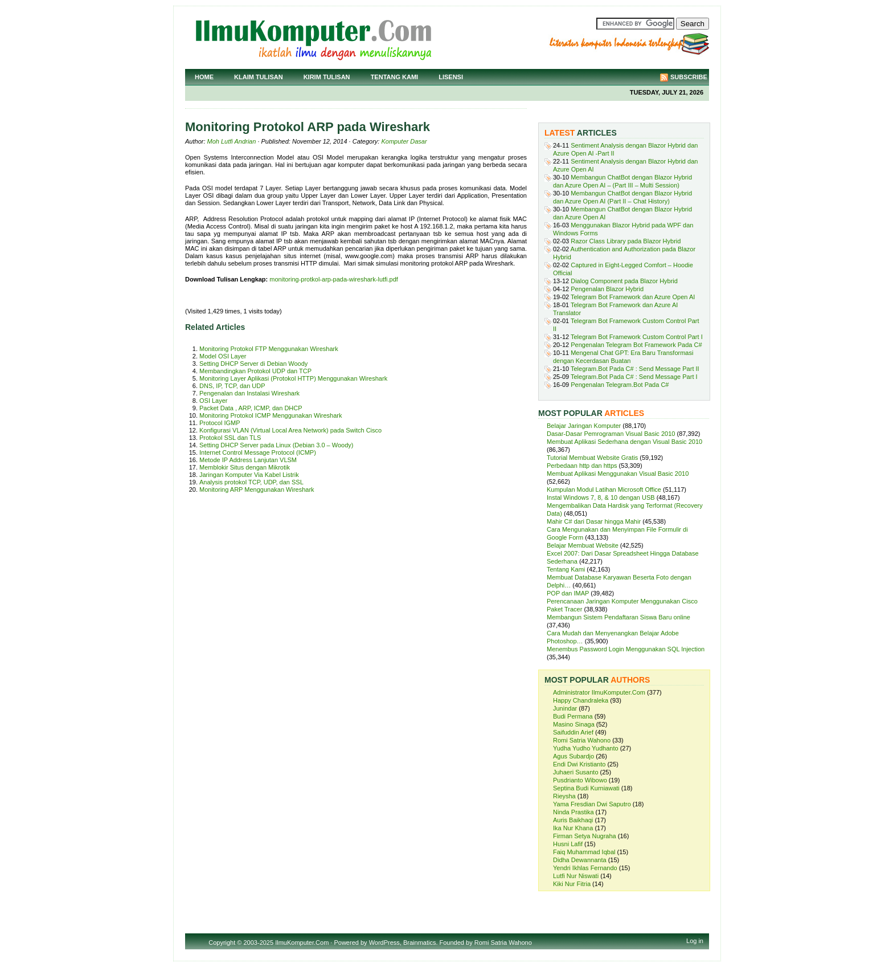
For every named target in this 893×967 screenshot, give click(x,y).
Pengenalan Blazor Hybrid (607, 288)
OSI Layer (213, 400)
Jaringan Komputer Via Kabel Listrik (249, 474)
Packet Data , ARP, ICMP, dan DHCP (250, 408)
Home (204, 77)
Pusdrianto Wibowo (580, 780)
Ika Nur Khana (573, 828)
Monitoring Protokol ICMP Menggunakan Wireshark (270, 415)
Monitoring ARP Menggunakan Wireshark (256, 489)
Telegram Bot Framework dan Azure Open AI (633, 296)
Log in (694, 940)
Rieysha (564, 796)
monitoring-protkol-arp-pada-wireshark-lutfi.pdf (333, 279)
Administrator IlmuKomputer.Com (599, 692)
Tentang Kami (395, 77)
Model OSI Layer (223, 356)
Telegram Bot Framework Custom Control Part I (637, 336)
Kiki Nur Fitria (572, 883)
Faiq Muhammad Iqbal (584, 851)
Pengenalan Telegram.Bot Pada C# (620, 384)
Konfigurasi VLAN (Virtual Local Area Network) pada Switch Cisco (290, 430)
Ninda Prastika (573, 812)
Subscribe (688, 77)
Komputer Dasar (404, 141)
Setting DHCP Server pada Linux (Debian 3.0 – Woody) (276, 445)
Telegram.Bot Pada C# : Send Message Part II (635, 368)
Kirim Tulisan (327, 77)
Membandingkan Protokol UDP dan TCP (255, 371)
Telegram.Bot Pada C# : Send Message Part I (634, 376)
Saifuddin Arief (573, 732)
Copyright (221, 942)
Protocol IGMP (219, 422)
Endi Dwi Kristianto (579, 764)
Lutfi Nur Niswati (576, 875)
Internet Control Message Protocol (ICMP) (257, 452)
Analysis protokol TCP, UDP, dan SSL (251, 482)
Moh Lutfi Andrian (231, 141)
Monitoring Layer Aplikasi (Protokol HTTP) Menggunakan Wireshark (293, 378)
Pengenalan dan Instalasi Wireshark (249, 393)
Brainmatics (419, 942)
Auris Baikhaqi (573, 820)
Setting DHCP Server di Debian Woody (253, 363)
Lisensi (451, 77)
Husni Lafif (568, 843)
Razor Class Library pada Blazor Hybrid (626, 241)
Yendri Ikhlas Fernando (585, 867)
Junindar (565, 708)
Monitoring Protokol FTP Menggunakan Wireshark (268, 348)
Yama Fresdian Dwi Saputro (592, 804)
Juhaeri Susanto (576, 772)
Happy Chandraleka (580, 700)
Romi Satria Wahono (582, 740)
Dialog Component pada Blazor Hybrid (624, 281)
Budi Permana (573, 716)
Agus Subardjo (573, 756)
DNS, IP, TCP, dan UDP (232, 385)
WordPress (384, 942)
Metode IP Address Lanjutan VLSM (248, 459)
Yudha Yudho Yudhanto (585, 748)
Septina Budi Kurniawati (586, 788)
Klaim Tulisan (258, 77)
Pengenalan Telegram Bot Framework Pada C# (636, 344)
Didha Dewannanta (580, 859)
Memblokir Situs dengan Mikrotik (244, 467)
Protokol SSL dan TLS (230, 437)
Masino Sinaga (574, 724)
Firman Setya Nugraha (584, 836)
